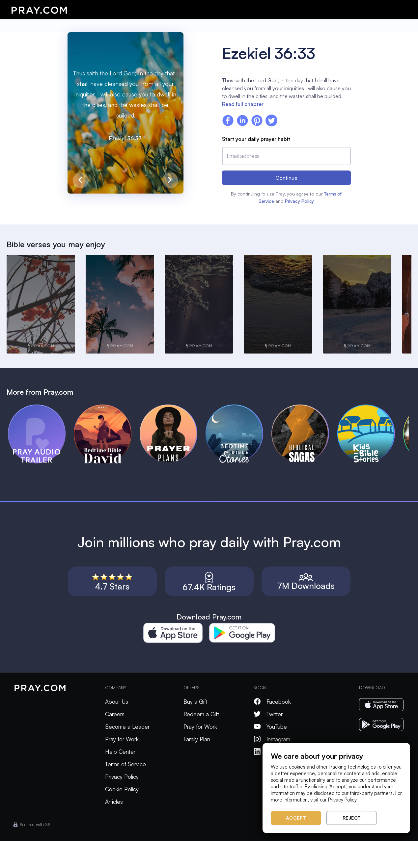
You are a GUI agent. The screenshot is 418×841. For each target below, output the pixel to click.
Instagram (271, 739)
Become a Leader (127, 726)
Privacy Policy (299, 201)
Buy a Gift (195, 701)
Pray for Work (122, 739)
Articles (114, 801)
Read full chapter (243, 104)
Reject (352, 818)
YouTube (270, 726)
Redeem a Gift (201, 714)
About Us (116, 701)
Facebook (272, 701)
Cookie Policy (122, 789)
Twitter (268, 714)
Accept (296, 818)
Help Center (120, 751)
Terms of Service (125, 764)
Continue (286, 177)
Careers (115, 714)
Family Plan (196, 739)
